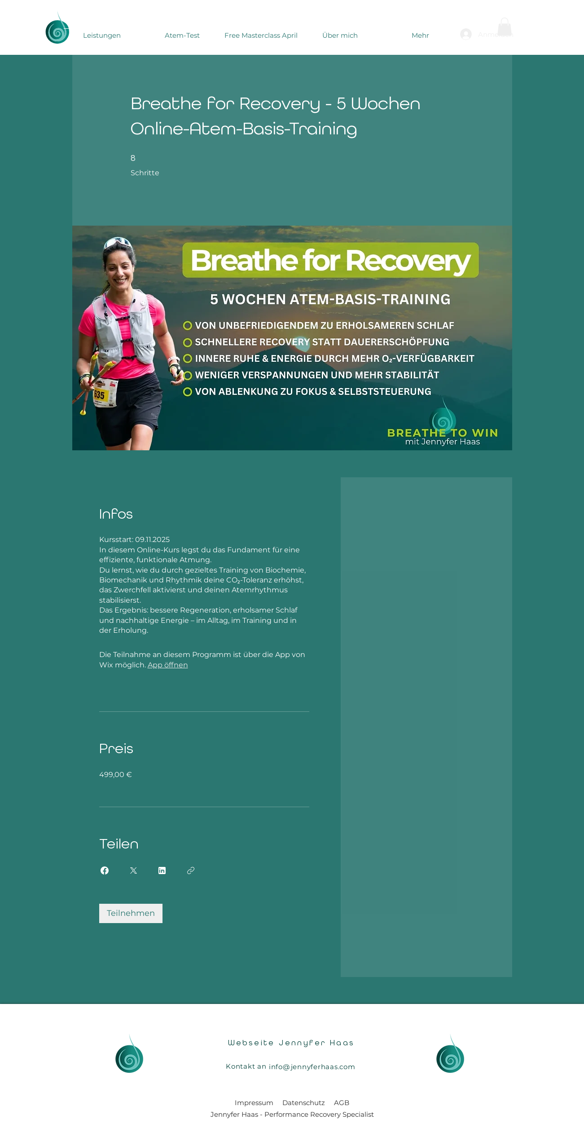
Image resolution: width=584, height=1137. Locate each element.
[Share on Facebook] (104, 870)
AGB (341, 1102)
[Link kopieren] (190, 870)
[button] (504, 27)
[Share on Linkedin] (162, 870)
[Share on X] (133, 870)
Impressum (254, 1102)
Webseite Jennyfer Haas (291, 1043)
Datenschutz (303, 1102)
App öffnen (168, 665)
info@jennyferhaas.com (312, 1066)
